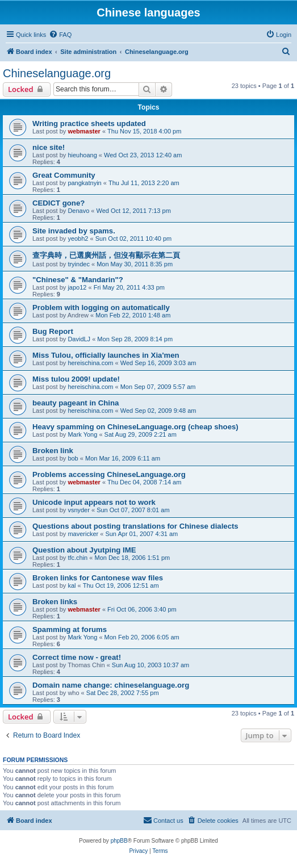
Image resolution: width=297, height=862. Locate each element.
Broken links (54, 601)
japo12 (77, 287)
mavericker (83, 533)
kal (72, 585)
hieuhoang (82, 155)
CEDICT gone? (58, 203)
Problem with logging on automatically (101, 307)
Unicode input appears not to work (94, 502)
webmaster (84, 131)
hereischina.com (90, 362)
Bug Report (52, 331)
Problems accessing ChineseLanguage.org (109, 474)
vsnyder (79, 510)
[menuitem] (60, 34)
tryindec (79, 264)
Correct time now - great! (76, 657)
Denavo (78, 210)
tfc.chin (77, 557)
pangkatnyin (84, 182)
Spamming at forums (69, 629)
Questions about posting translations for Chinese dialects (135, 526)
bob (73, 458)
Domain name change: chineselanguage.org (110, 685)
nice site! (48, 147)
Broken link (52, 450)
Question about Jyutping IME (84, 550)
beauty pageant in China (75, 403)
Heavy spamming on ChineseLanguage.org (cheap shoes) (135, 426)
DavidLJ (79, 339)
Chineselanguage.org (57, 73)
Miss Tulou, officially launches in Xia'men (105, 355)
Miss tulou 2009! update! (76, 379)
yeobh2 (78, 238)
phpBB (119, 841)
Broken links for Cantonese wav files (97, 578)
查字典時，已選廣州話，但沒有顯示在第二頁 (106, 255)
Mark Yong (82, 434)
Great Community (63, 175)
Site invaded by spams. (73, 231)
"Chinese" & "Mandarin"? (77, 279)
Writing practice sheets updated (89, 123)
